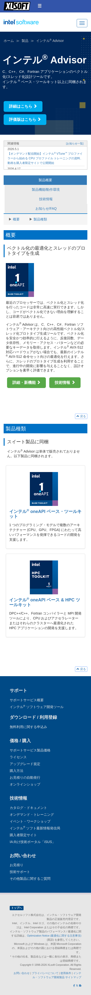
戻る (81, 416)
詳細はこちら (23, 106)
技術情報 (65, 382)
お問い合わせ (22, 973)
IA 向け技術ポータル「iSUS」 (32, 842)
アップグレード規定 (25, 764)
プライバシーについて (45, 973)
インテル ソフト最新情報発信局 (35, 828)
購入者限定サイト (23, 835)
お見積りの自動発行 (25, 777)
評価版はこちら (25, 119)
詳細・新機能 (26, 382)
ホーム (9, 41)
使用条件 (65, 973)
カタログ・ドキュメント (28, 808)
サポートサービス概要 (27, 700)
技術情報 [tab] (46, 199)
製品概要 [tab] (45, 180)
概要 (16, 219)
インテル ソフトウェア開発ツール (31, 24)
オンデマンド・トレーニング (32, 814)
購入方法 (16, 771)
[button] (39, 5)
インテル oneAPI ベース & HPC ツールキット (44, 602)
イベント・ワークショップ (30, 821)
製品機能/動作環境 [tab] (46, 189)
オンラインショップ (25, 784)
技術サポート (20, 872)
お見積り (16, 865)
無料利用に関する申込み (28, 727)
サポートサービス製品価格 (30, 750)
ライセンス (18, 757)
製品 (25, 41)
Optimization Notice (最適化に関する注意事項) (54, 935)
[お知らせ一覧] (74, 143)
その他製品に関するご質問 (30, 879)
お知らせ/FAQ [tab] (46, 208)
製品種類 (40, 219)
